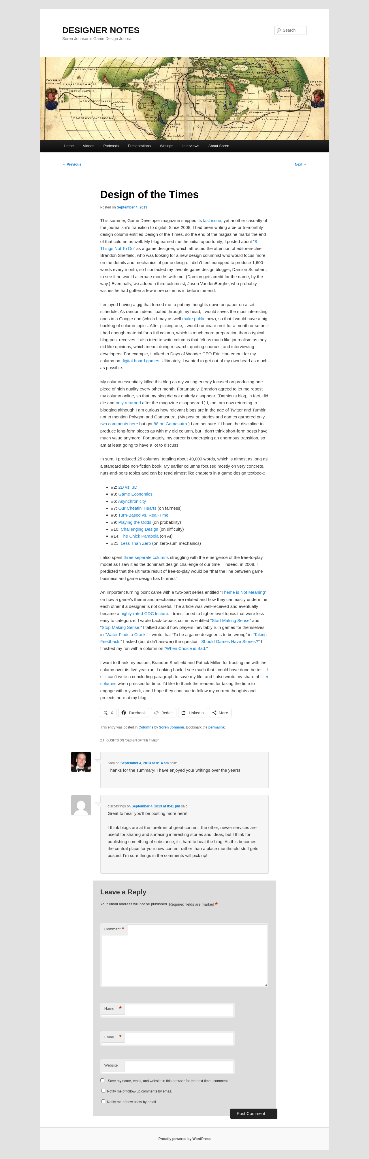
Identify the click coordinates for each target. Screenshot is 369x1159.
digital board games (140, 360)
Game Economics (135, 494)
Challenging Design (139, 529)
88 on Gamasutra (170, 423)
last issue (212, 220)
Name (113, 1009)
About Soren (218, 146)
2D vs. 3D (127, 487)
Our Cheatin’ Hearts (137, 508)
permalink (216, 727)
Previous (71, 164)
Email (113, 1037)
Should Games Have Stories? (229, 641)
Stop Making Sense (120, 627)
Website (111, 1065)
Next (301, 164)
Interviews (190, 146)
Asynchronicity (132, 501)
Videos (88, 146)
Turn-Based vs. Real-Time (143, 515)
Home (69, 146)
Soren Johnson (171, 727)
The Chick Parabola (140, 536)
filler (264, 676)
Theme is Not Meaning (243, 592)
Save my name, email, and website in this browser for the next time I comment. (168, 1081)
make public (193, 318)
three (128, 557)
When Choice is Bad (185, 648)
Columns (146, 727)
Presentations (139, 146)
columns (161, 557)
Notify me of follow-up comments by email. (139, 1091)
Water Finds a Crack (126, 634)
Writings (166, 146)
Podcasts (110, 146)
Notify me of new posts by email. (132, 1102)
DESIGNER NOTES (101, 30)
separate (143, 557)
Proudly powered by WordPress (184, 1139)
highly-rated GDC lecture (144, 613)
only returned (128, 402)
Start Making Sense (231, 620)
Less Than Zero (136, 543)
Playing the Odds (134, 522)
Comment (114, 929)
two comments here (119, 423)
